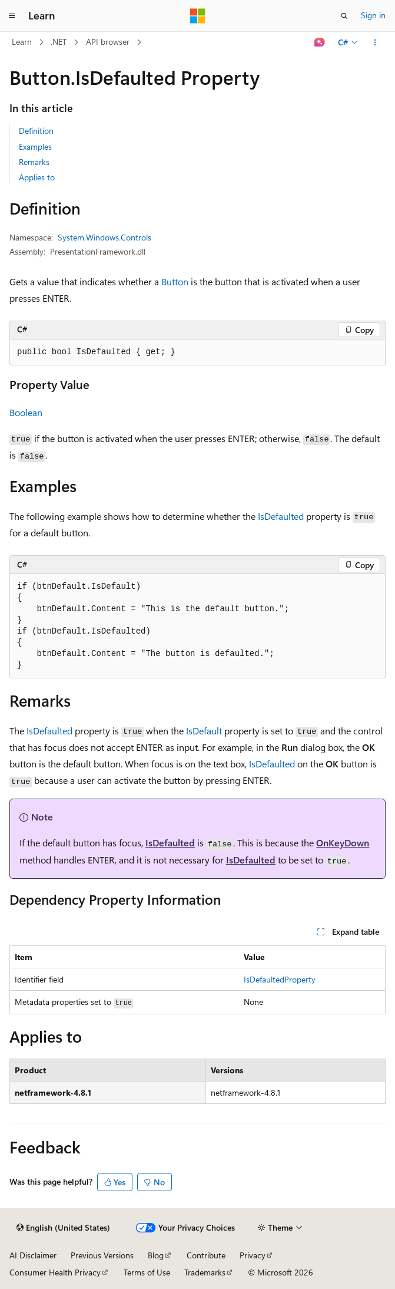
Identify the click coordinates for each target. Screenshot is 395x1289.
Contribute (206, 1255)
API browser (108, 41)
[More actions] (375, 42)
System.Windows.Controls (104, 237)
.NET (59, 41)
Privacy (252, 1255)
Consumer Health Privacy (55, 1272)
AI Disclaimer (33, 1255)
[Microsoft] (197, 16)
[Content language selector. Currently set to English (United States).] (63, 1227)
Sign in (373, 15)
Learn (22, 41)
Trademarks (204, 1272)
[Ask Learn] (319, 42)
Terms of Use (147, 1272)
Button (174, 281)
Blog (156, 1255)
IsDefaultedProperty (280, 979)
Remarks (34, 161)
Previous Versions (102, 1255)
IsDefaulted (281, 516)
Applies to (37, 177)
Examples (35, 146)
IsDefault (204, 730)
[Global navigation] (12, 16)
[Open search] (344, 16)
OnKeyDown (342, 842)
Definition (36, 130)
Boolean (25, 412)
